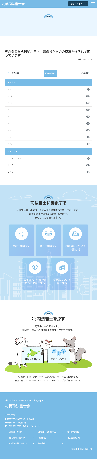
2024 (48, 103)
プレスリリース (48, 158)
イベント (48, 172)
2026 (48, 89)
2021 (48, 123)
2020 (48, 130)
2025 (48, 96)
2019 (48, 137)
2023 (48, 110)
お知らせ (48, 165)
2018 (48, 144)
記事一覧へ (50, 73)
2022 (48, 117)
